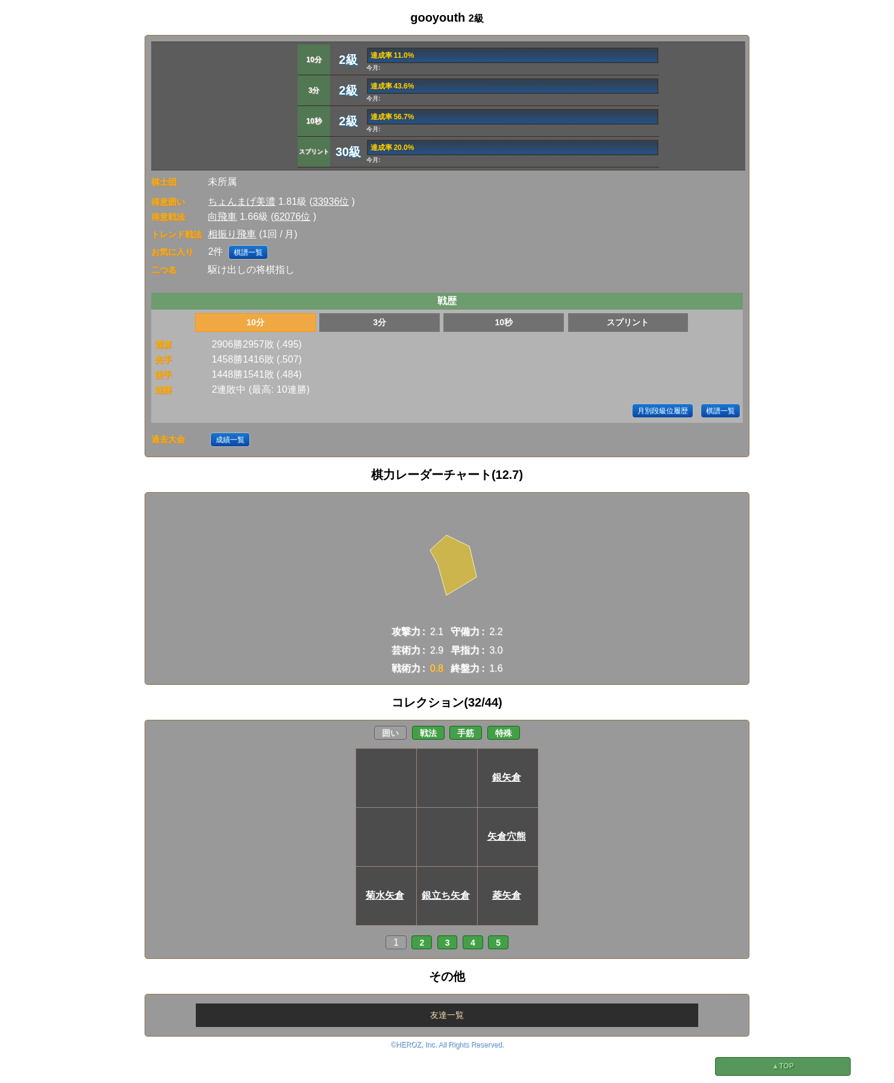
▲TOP (782, 1066)
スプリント (628, 322)
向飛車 (222, 216)
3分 (379, 322)
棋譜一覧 (248, 252)
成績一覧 (230, 439)
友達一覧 (447, 1015)
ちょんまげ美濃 (241, 201)
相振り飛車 (232, 234)
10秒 (504, 322)
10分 (255, 322)
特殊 (503, 733)
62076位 (292, 216)
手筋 (465, 733)
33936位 (331, 201)
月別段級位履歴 (662, 411)
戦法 (428, 733)
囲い (390, 733)
